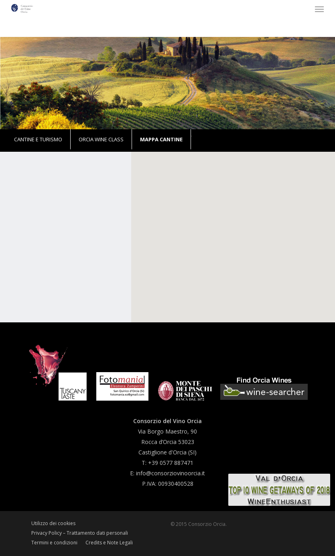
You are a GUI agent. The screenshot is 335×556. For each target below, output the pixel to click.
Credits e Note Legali (109, 542)
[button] (319, 9)
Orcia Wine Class (101, 139)
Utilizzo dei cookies (53, 523)
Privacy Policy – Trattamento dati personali (79, 533)
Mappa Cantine (161, 139)
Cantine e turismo (38, 139)
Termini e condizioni (54, 542)
